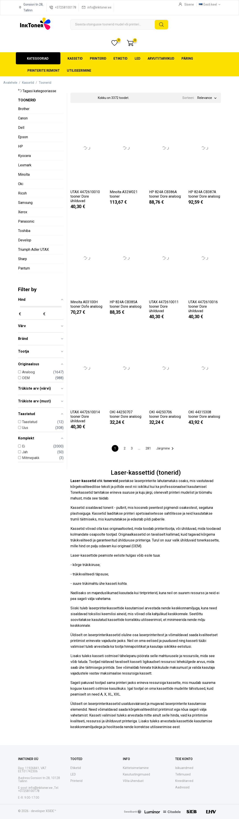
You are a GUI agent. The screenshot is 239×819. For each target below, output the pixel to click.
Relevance (204, 98)
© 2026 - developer (32, 811)
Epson (23, 137)
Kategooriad (38, 58)
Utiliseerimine (79, 70)
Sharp (22, 259)
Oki (20, 184)
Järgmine (165, 448)
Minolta (24, 174)
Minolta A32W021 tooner (124, 194)
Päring (187, 58)
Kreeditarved (184, 781)
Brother (23, 109)
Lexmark (24, 165)
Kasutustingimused (136, 774)
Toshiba (24, 231)
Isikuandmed (184, 768)
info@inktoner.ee (99, 7)
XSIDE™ (51, 811)
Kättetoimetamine (136, 768)
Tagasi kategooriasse (39, 91)
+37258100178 (65, 7)
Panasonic (26, 221)
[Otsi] (119, 24)
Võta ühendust (133, 781)
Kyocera (24, 156)
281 (148, 448)
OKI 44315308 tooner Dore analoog (204, 414)
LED (137, 58)
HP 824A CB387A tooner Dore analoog (204, 194)
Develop (24, 240)
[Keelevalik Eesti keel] (210, 4)
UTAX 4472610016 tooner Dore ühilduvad (203, 306)
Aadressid (182, 787)
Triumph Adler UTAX (33, 249)
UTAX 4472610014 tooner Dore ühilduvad (85, 416)
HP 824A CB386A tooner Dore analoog (165, 194)
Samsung (25, 203)
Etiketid (120, 58)
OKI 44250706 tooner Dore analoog (165, 414)
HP (20, 146)
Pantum (24, 268)
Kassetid (75, 58)
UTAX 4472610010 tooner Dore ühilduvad (85, 196)
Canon (23, 118)
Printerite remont (43, 70)
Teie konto (184, 759)
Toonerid (27, 100)
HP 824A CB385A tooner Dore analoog (125, 304)
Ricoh (22, 193)
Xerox (22, 212)
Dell (21, 127)
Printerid (98, 58)
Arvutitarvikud (161, 58)
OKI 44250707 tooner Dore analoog (125, 414)
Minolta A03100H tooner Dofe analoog (86, 304)
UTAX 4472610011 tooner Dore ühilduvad (164, 306)
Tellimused (183, 774)
